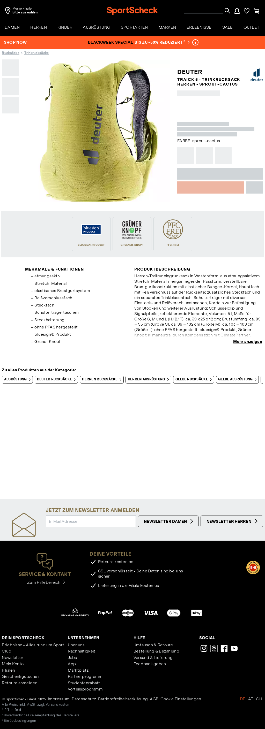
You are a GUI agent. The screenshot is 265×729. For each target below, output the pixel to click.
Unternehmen (83, 637)
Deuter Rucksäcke (57, 380)
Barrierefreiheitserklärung (123, 699)
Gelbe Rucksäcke (194, 380)
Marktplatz (78, 670)
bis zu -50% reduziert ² (162, 42)
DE (243, 699)
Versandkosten (57, 705)
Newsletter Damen (169, 521)
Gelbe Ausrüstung (238, 380)
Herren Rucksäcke (102, 380)
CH (259, 699)
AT (250, 699)
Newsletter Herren (233, 521)
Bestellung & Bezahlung (156, 651)
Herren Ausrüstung (149, 380)
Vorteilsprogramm (85, 689)
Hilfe (139, 637)
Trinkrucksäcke (36, 53)
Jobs (72, 657)
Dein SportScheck (23, 637)
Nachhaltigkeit (81, 651)
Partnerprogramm (85, 676)
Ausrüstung (18, 380)
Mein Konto (13, 664)
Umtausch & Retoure (153, 645)
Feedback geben (150, 664)
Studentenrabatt (84, 683)
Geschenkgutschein (21, 676)
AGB (154, 699)
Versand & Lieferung (153, 657)
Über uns (76, 645)
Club (6, 651)
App (72, 664)
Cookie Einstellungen (180, 699)
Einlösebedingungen (20, 721)
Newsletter (12, 657)
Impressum (59, 699)
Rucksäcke (10, 53)
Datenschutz (84, 699)
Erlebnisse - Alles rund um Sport (33, 645)
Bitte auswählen (25, 12)
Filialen (8, 670)
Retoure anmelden (19, 683)
